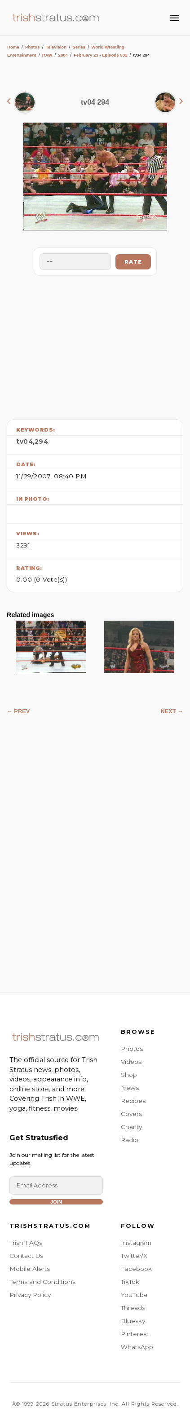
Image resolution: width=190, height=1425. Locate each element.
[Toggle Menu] (175, 17)
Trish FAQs (25, 1242)
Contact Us (26, 1255)
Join (56, 1201)
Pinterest (135, 1333)
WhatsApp (137, 1346)
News (130, 1087)
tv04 (24, 441)
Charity (131, 1126)
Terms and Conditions (42, 1281)
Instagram (136, 1242)
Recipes (133, 1100)
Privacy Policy (30, 1294)
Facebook (136, 1268)
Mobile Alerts (29, 1268)
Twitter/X (134, 1255)
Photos (32, 46)
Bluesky (133, 1320)
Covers (131, 1113)
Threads (133, 1307)
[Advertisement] (95, 345)
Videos (131, 1061)
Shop (129, 1074)
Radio (129, 1139)
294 (42, 441)
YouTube (134, 1294)
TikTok (130, 1281)
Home (13, 46)
